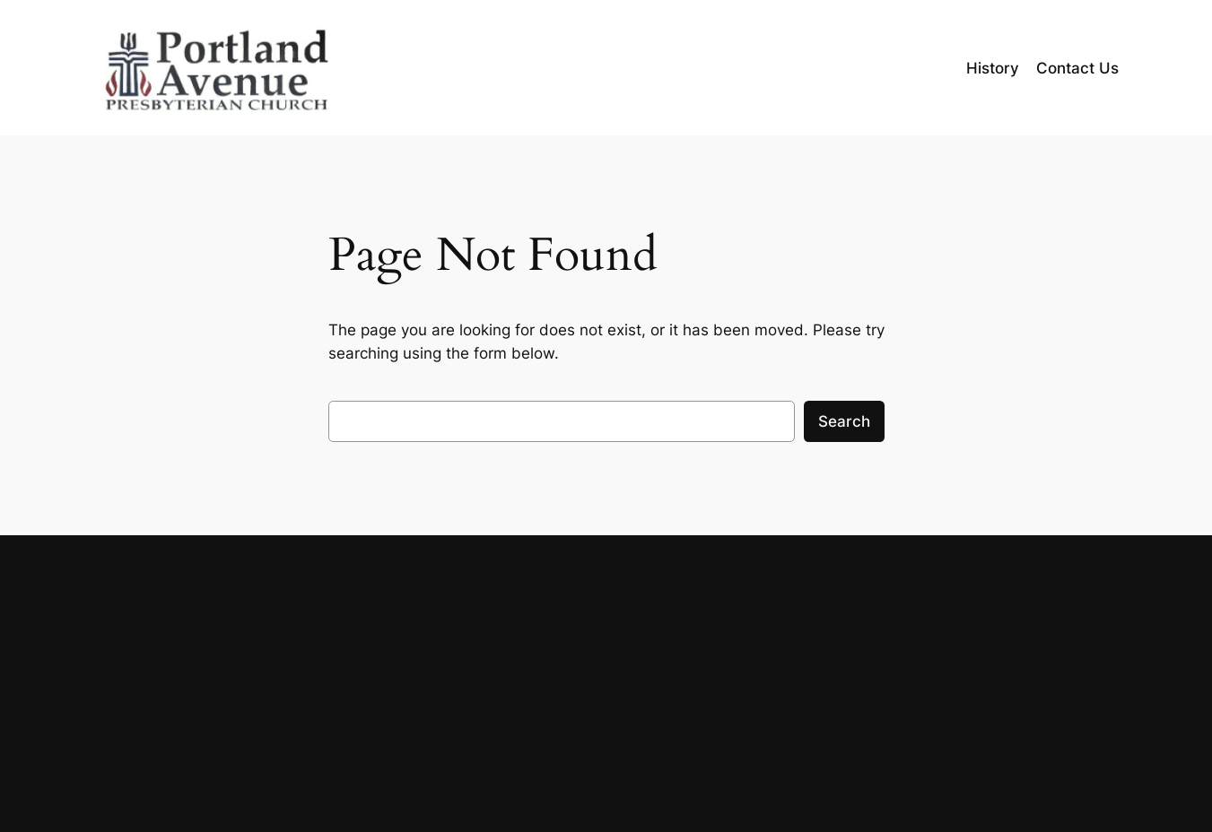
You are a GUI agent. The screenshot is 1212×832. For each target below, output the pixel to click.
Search (844, 421)
